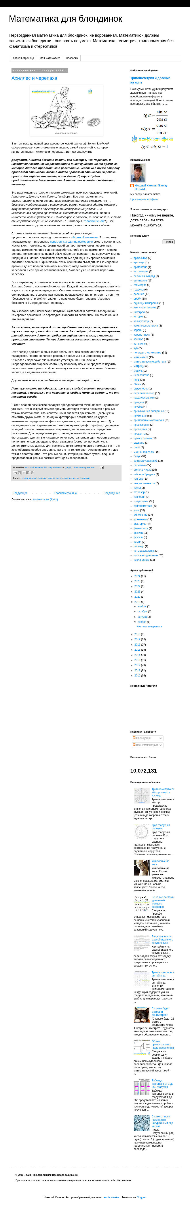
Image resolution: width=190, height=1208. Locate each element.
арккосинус (140, 258)
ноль (136, 379)
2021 (138, 591)
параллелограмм (144, 397)
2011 (138, 670)
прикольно (140, 415)
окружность (141, 388)
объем (138, 384)
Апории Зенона (95, 221)
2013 (138, 660)
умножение (140, 514)
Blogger (141, 1197)
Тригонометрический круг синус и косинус (163, 792)
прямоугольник (143, 438)
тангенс (138, 478)
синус (137, 456)
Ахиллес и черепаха (34, 78)
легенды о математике (34, 478)
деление (139, 294)
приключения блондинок (149, 411)
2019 (138, 602)
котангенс (140, 343)
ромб (137, 447)
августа (143, 616)
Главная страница (23, 58)
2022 (138, 586)
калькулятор (141, 321)
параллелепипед (144, 393)
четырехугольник (144, 550)
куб (136, 348)
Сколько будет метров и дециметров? (160, 1011)
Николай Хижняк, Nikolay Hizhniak (151, 187)
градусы (139, 289)
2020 (138, 596)
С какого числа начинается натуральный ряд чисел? (162, 1121)
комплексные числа (146, 325)
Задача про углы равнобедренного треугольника (162, 939)
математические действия (150, 361)
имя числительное (145, 307)
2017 (138, 639)
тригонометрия (143, 505)
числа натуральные (146, 555)
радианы (139, 442)
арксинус (139, 262)
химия (137, 541)
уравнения (140, 519)
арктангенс (140, 267)
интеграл (139, 312)
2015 (138, 649)
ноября (142, 606)
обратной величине (84, 237)
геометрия (140, 285)
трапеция (139, 496)
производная (142, 424)
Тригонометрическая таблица (163, 974)
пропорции (140, 429)
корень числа (142, 334)
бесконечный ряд (144, 276)
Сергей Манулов (144, 451)
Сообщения (141, 738)
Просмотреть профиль (144, 199)
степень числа (142, 469)
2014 (138, 655)
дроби (137, 298)
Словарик (72, 58)
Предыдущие (112, 493)
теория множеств (144, 483)
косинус (138, 339)
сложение (140, 465)
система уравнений (146, 460)
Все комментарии (145, 744)
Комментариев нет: (85, 467)
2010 (138, 675)
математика (54, 478)
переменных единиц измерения (71, 241)
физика (138, 532)
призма (138, 406)
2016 (138, 644)
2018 (138, 634)
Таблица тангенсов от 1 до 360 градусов (162, 1083)
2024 (138, 576)
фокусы (138, 537)
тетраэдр (139, 492)
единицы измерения (146, 303)
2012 (138, 665)
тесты (137, 487)
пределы (139, 402)
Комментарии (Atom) (45, 499)
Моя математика (50, 58)
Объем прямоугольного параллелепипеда (163, 1044)
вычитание (140, 280)
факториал (140, 523)
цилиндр (139, 546)
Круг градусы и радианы (161, 827)
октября (143, 611)
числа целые (141, 559)
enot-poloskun (112, 1197)
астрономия (141, 271)
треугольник (141, 501)
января (142, 621)
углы (136, 510)
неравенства (141, 375)
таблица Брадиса (144, 474)
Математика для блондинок (65, 18)
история (139, 316)
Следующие (20, 493)
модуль (138, 370)
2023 (138, 581)
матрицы (139, 366)
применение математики (75, 478)
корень (138, 330)
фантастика (141, 528)
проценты (140, 433)
